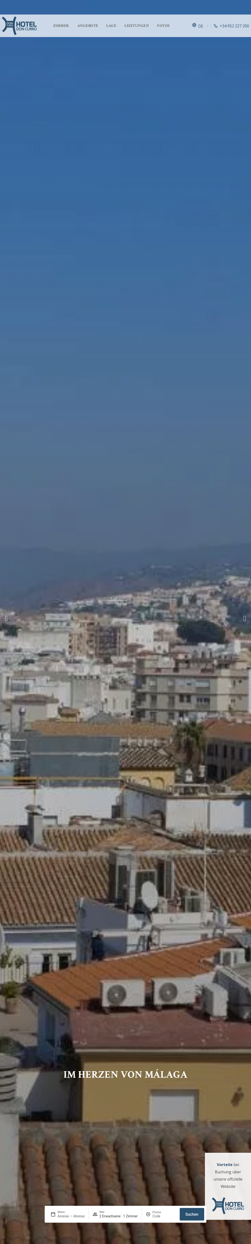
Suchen (192, 1214)
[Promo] (164, 1216)
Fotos (163, 25)
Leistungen (136, 25)
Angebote (87, 25)
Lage (111, 25)
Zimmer (61, 25)
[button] (6, 618)
